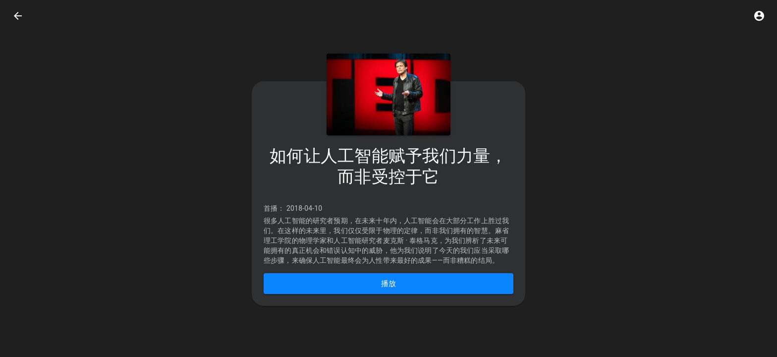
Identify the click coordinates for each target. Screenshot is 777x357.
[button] (759, 16)
